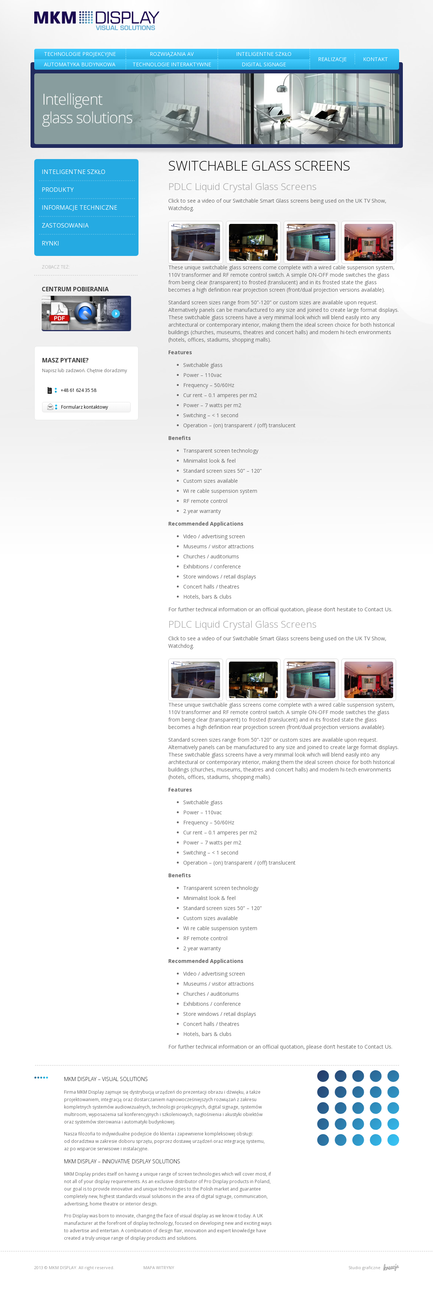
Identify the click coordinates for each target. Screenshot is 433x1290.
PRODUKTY (58, 190)
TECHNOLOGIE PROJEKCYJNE (80, 53)
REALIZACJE (332, 59)
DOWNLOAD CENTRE (86, 313)
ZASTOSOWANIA (65, 225)
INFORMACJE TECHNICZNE (79, 207)
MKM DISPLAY (97, 20)
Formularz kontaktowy (77, 407)
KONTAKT (375, 59)
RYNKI (50, 243)
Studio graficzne (373, 1267)
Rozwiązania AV (172, 53)
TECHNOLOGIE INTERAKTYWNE (172, 64)
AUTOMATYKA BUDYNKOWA (79, 64)
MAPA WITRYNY (158, 1267)
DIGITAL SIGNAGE (264, 64)
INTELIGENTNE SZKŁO (264, 53)
